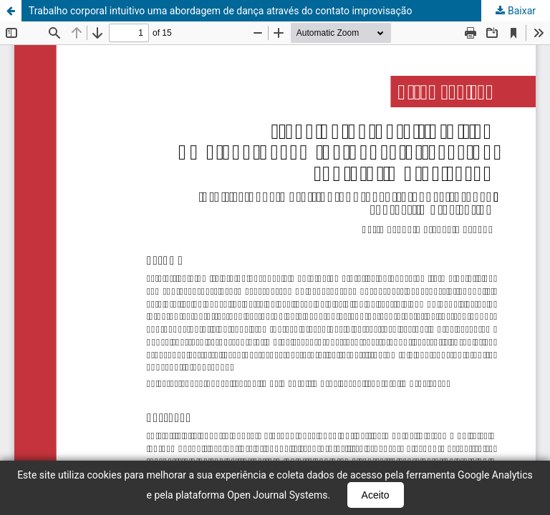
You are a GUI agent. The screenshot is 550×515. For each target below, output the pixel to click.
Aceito (376, 495)
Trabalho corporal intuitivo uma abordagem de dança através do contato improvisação (220, 10)
